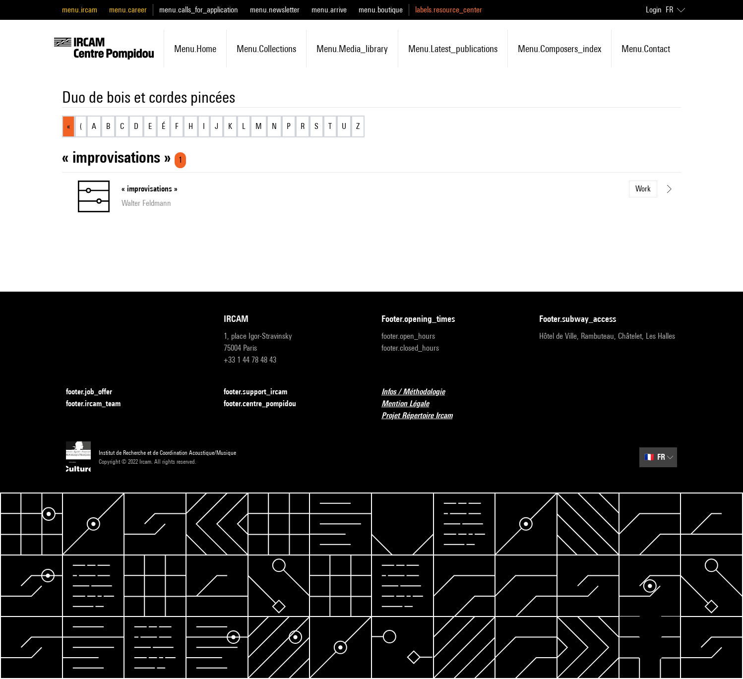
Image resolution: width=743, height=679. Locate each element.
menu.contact (645, 48)
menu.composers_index (559, 48)
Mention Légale (411, 404)
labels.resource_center (448, 9)
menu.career (128, 9)
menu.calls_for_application (198, 9)
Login (654, 9)
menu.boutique (381, 9)
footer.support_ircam (261, 392)
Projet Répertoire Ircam (422, 416)
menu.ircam (79, 9)
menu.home (195, 48)
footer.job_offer (95, 392)
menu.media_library (352, 48)
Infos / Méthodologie (419, 392)
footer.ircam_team (99, 404)
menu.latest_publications (452, 48)
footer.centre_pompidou (266, 404)
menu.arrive (329, 9)
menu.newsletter (275, 9)
